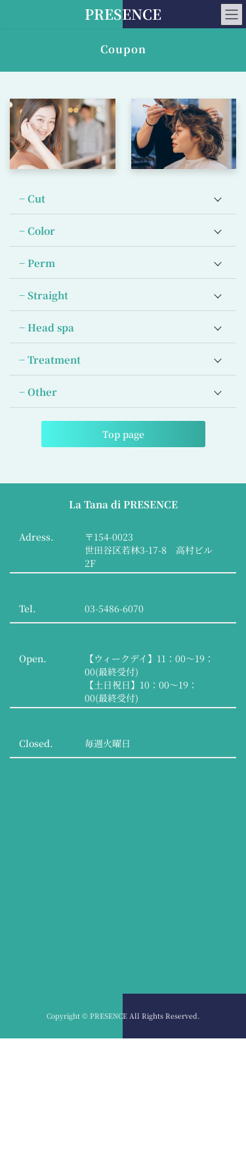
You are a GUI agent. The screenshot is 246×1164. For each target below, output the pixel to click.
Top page (123, 434)
